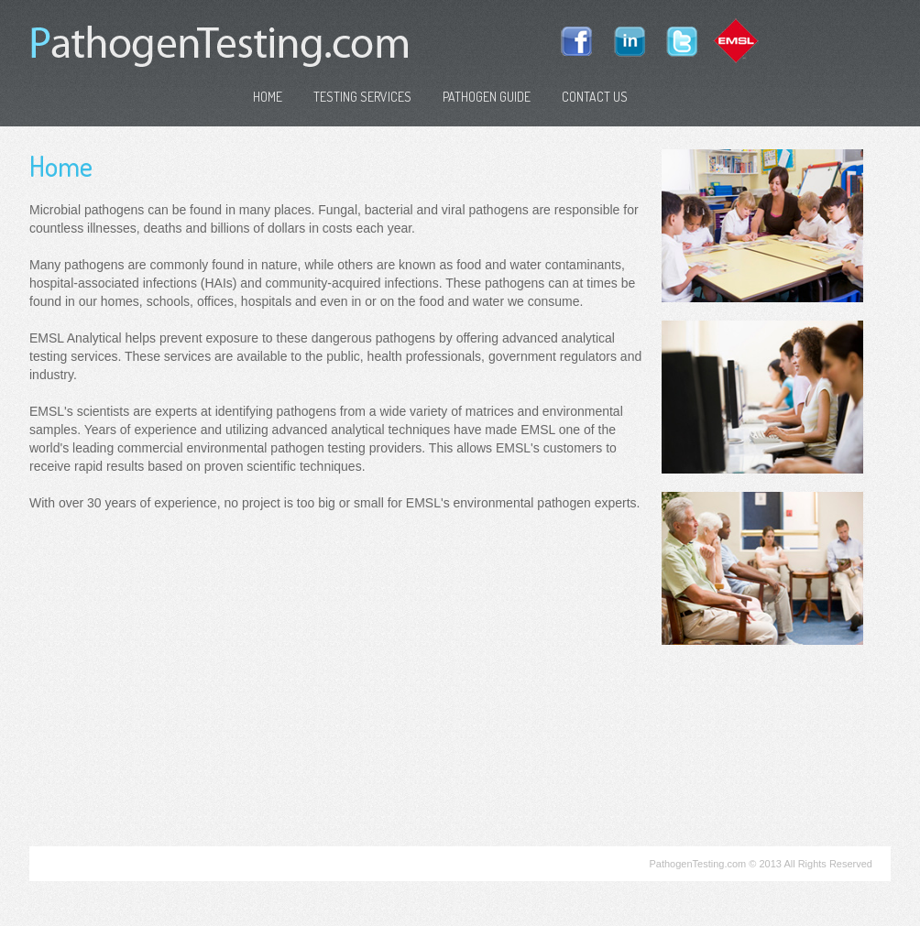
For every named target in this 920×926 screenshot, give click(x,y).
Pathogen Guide (487, 96)
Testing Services (362, 96)
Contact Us (595, 96)
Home (267, 96)
